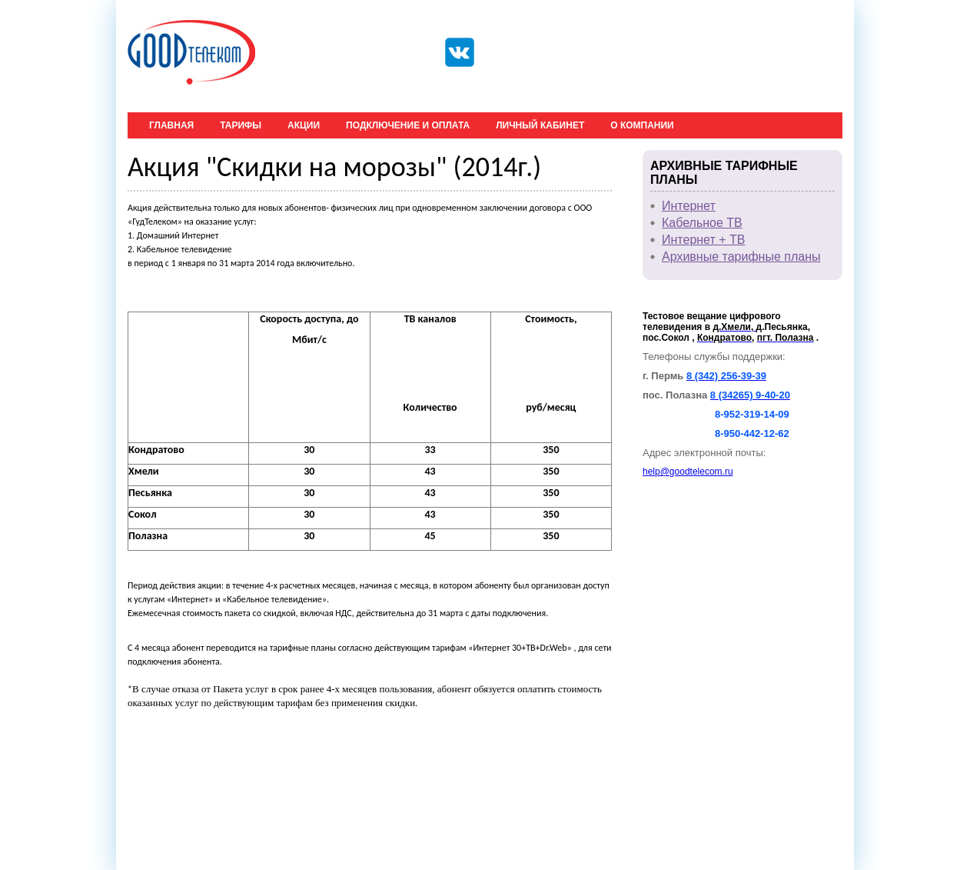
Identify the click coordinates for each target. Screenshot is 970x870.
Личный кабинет (540, 125)
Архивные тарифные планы (741, 256)
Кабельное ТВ (702, 222)
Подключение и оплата (408, 125)
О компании (642, 125)
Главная (171, 125)
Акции (303, 125)
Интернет (689, 205)
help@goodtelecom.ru (688, 471)
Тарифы (240, 125)
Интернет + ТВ (704, 239)
